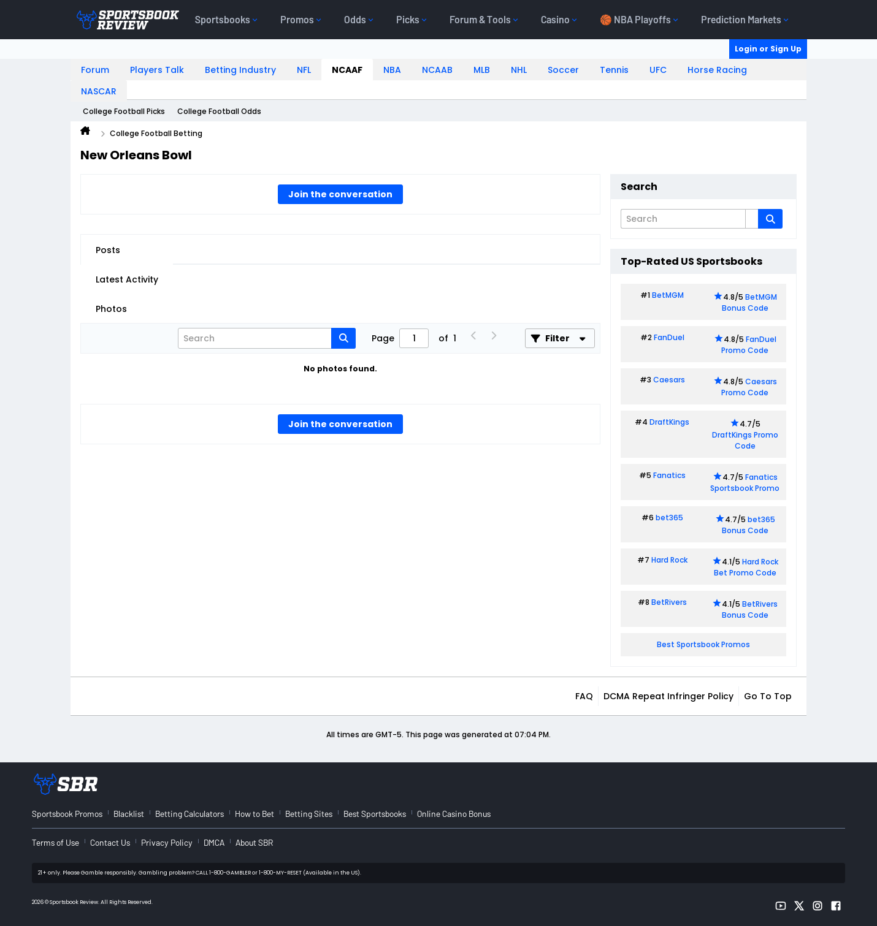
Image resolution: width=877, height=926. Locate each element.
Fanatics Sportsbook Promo (744, 482)
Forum (95, 70)
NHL (519, 70)
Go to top (768, 696)
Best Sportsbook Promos (703, 644)
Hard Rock (669, 560)
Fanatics (669, 475)
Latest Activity (127, 279)
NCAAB (437, 70)
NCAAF (347, 70)
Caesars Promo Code (749, 387)
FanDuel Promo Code (748, 344)
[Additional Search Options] (752, 219)
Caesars (669, 379)
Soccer (563, 70)
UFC (658, 70)
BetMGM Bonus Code (749, 302)
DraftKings (669, 422)
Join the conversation (340, 194)
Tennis (614, 70)
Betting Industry (240, 70)
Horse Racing (717, 70)
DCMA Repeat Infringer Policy (668, 696)
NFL (304, 70)
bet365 (669, 517)
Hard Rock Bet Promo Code (746, 567)
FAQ (584, 696)
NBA (392, 70)
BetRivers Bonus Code (750, 609)
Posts (108, 250)
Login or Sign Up (768, 49)
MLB (481, 70)
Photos (111, 309)
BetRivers (669, 602)
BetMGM (668, 295)
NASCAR (99, 91)
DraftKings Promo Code (745, 440)
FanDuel (669, 337)
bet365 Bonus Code (748, 525)
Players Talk (157, 70)
